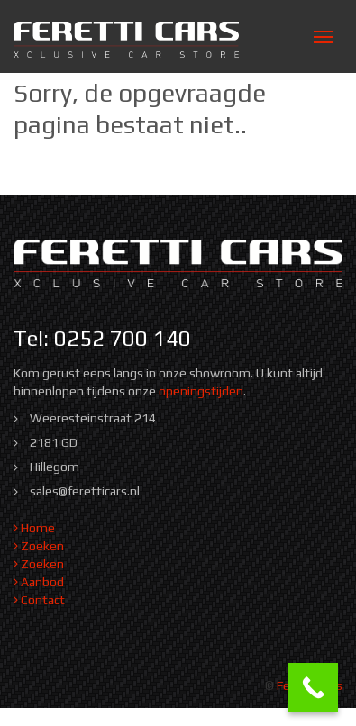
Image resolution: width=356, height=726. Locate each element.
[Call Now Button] (313, 687)
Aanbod (39, 582)
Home (34, 528)
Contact (39, 600)
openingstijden (201, 391)
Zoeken (39, 546)
